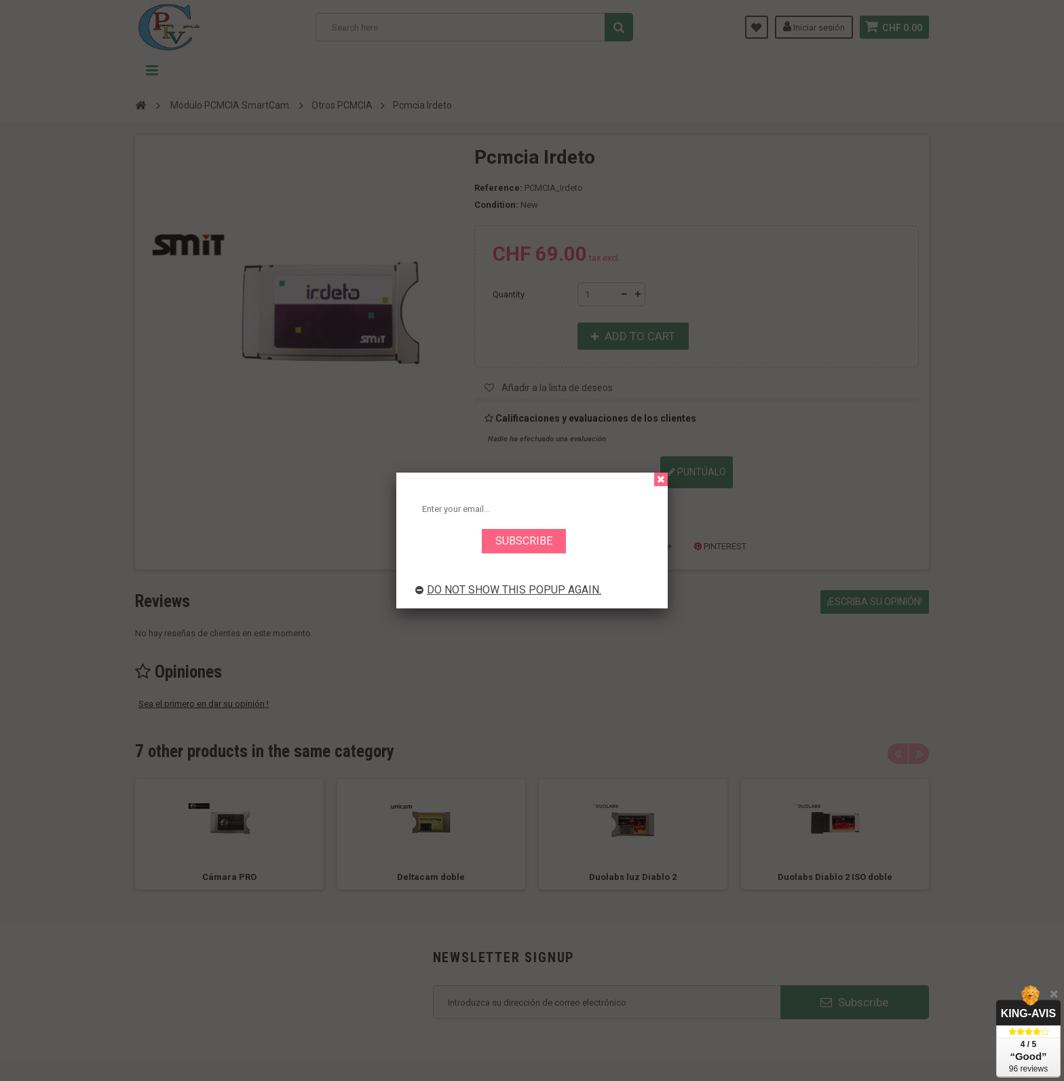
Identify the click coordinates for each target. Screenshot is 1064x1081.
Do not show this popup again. (508, 589)
